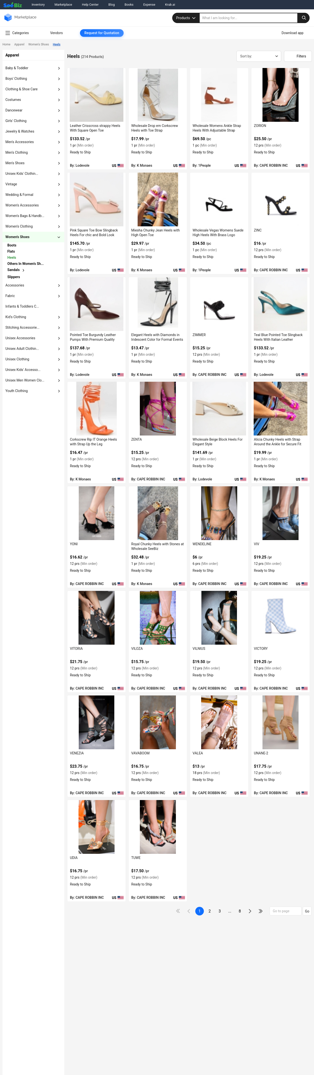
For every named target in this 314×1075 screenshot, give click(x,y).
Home (6, 44)
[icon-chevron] (189, 911)
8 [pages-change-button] (240, 911)
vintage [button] (11, 184)
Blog (111, 4)
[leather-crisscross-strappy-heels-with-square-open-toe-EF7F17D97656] (96, 95)
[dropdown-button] (58, 68)
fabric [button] (10, 296)
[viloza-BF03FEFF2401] (158, 618)
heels (11, 257)
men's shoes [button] (15, 163)
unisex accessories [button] (20, 338)
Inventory (38, 4)
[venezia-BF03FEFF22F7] (96, 722)
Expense (149, 4)
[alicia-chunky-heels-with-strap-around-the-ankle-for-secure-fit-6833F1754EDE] (280, 408)
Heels (57, 44)
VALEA (198, 753)
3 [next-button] (220, 911)
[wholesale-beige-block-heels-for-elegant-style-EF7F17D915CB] (219, 408)
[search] (255, 18)
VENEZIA (77, 753)
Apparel (19, 44)
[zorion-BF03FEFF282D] (280, 95)
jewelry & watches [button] (19, 131)
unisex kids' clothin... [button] (21, 174)
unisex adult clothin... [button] (22, 349)
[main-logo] (20, 21)
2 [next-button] (210, 911)
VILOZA (137, 649)
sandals (13, 270)
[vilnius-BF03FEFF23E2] (219, 618)
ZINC (258, 230)
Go (307, 911)
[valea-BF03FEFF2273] (219, 722)
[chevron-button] (26, 245)
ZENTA (136, 439)
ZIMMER (199, 335)
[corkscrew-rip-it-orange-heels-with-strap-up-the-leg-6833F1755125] (96, 408)
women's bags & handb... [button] (24, 216)
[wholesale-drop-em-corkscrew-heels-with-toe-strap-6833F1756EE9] (158, 95)
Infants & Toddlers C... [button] (22, 306)
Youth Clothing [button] (16, 391)
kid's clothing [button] (15, 317)
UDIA (74, 858)
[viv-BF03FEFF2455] (280, 513)
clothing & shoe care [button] (21, 89)
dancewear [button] (14, 110)
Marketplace (63, 4)
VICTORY (261, 649)
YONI (74, 544)
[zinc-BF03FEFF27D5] (280, 199)
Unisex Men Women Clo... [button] (24, 380)
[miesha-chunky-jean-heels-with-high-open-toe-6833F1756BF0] (158, 199)
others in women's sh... (25, 264)
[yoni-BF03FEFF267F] (96, 513)
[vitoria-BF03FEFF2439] (96, 618)
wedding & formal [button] (19, 195)
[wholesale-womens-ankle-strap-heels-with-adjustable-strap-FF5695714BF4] (219, 95)
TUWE (136, 858)
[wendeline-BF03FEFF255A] (219, 513)
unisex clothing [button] (17, 359)
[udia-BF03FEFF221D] (96, 827)
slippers (13, 277)
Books (129, 4)
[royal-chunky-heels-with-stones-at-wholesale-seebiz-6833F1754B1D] (158, 513)
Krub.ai (170, 4)
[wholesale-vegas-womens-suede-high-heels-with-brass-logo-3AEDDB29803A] (219, 199)
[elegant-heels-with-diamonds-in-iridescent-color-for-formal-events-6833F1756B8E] (158, 304)
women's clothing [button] (19, 226)
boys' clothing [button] (16, 79)
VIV (256, 544)
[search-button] (303, 18)
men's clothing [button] (16, 152)
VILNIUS (199, 649)
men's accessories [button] (19, 142)
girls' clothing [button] (15, 121)
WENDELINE (202, 544)
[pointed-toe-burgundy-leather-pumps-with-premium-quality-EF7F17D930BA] (96, 304)
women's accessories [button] (22, 205)
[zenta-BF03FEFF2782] (158, 408)
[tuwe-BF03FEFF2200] (158, 827)
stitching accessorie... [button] (22, 327)
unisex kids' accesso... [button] (22, 370)
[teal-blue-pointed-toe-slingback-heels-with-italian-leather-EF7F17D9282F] (280, 304)
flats (11, 251)
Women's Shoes (38, 44)
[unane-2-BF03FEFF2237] (280, 722)
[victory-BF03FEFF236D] (280, 618)
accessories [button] (14, 285)
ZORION (260, 126)
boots (11, 245)
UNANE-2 (261, 753)
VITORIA (76, 649)
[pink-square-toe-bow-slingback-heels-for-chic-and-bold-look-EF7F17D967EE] (96, 199)
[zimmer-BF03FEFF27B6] (219, 304)
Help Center (90, 4)
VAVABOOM (140, 753)
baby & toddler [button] (16, 68)
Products (186, 17)
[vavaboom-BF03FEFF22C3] (158, 722)
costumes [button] (13, 100)
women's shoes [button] (17, 237)
